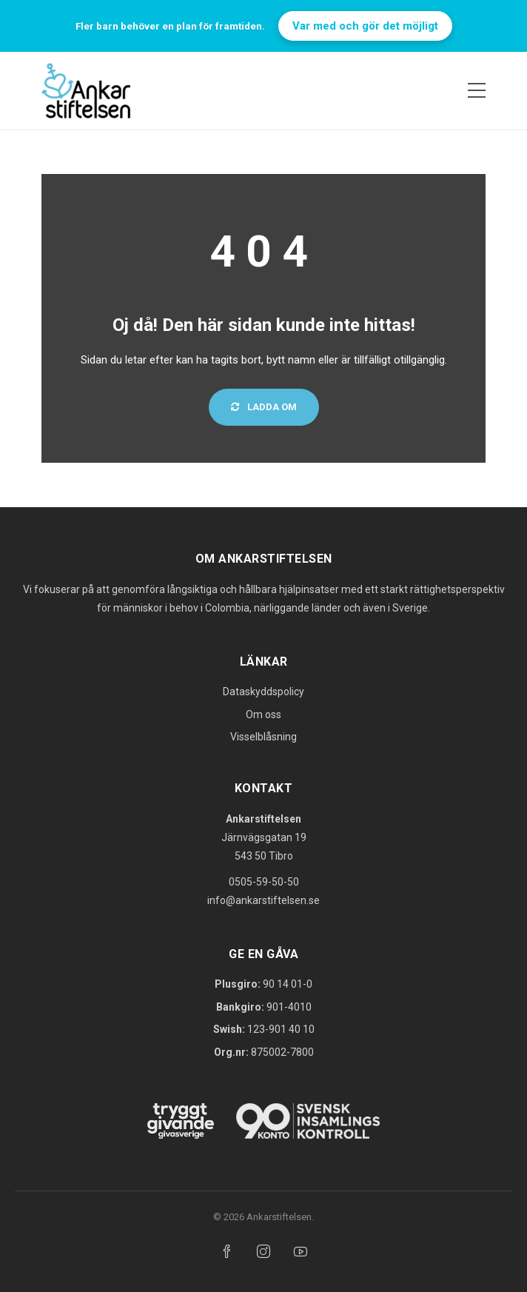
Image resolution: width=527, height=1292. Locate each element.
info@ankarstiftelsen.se (263, 900)
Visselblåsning (263, 737)
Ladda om (264, 406)
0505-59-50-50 (264, 882)
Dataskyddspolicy (263, 691)
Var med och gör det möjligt (365, 26)
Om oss (263, 714)
